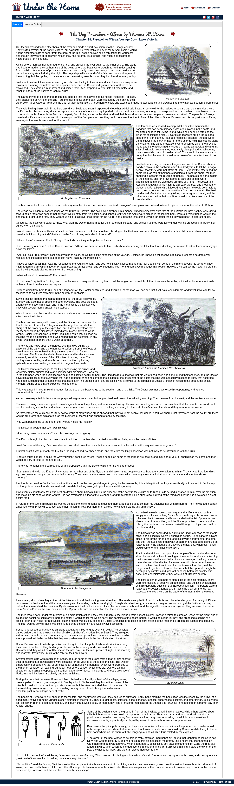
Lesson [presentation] (17, 24)
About (185, 8)
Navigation (213, 8)
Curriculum (198, 8)
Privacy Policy (209, 782)
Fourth (19, 16)
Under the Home (77, 7)
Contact (196, 782)
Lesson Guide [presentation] (32, 24)
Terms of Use (225, 782)
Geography (32, 16)
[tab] (17, 24)
